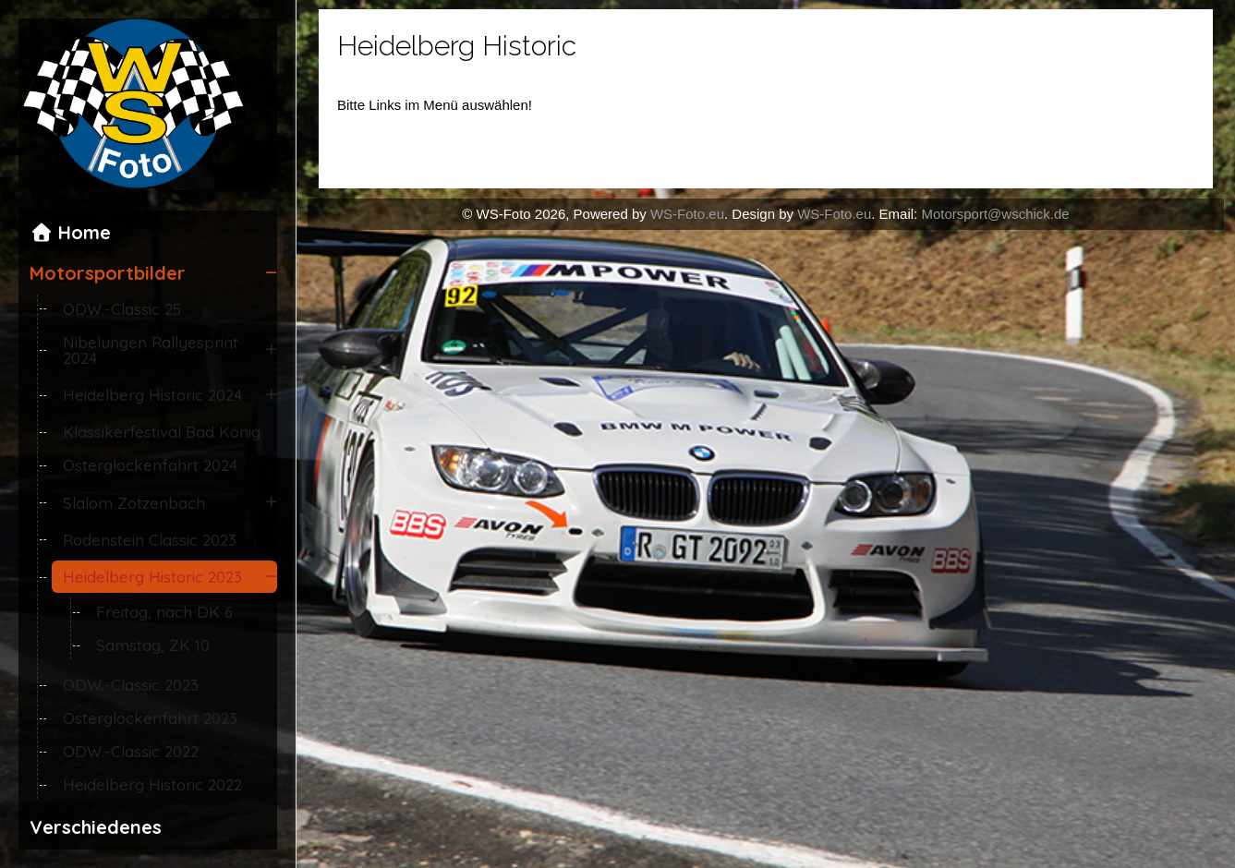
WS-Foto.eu (687, 214)
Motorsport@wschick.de (995, 214)
